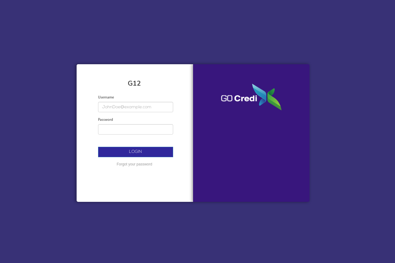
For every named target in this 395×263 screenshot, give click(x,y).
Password (105, 120)
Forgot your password (134, 164)
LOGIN (135, 152)
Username (106, 97)
